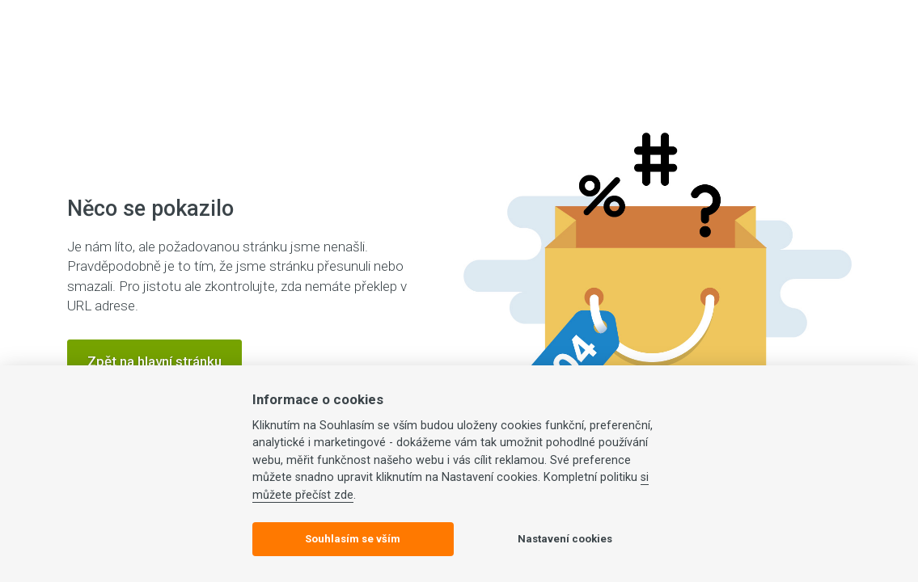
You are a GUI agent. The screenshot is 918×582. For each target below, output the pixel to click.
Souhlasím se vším (352, 539)
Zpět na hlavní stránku (154, 361)
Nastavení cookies (565, 539)
